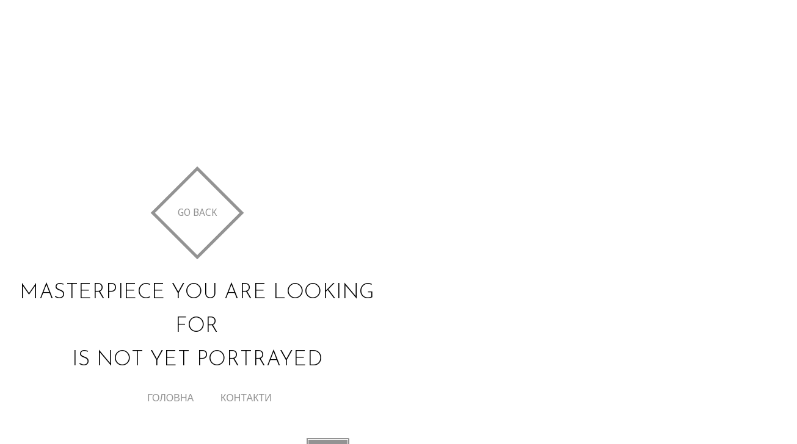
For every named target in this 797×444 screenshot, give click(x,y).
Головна (170, 398)
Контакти (246, 398)
